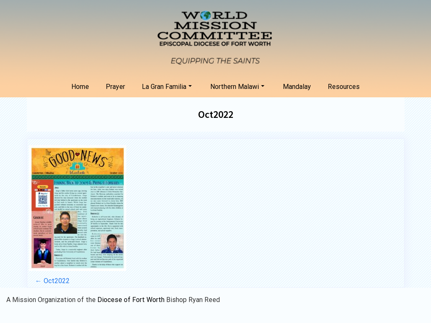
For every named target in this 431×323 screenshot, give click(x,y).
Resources (344, 87)
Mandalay (297, 87)
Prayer (115, 87)
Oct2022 (215, 114)
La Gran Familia (167, 87)
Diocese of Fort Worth (131, 300)
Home (80, 87)
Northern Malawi (237, 87)
